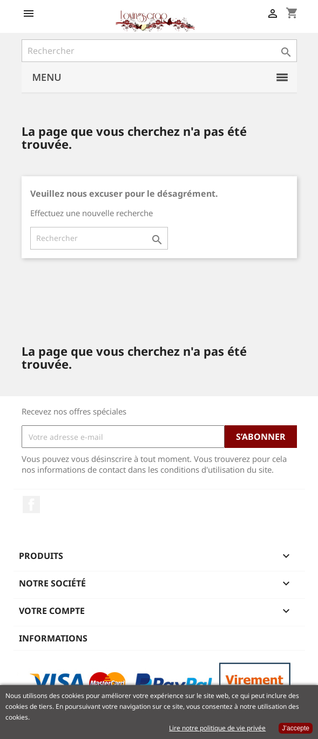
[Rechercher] (159, 50)
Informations (53, 638)
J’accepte (295, 728)
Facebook (31, 504)
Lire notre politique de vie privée (217, 728)
